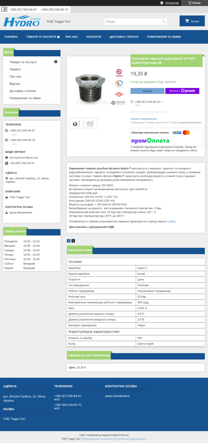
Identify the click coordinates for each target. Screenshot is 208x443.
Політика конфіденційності (131, 438)
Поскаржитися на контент (98, 438)
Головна (11, 36)
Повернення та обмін (164, 36)
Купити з (182, 91)
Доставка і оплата (124, 36)
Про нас (71, 36)
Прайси (15, 69)
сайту (172, 221)
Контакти (94, 36)
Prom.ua (124, 435)
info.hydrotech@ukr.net (23, 157)
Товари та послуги (41, 36)
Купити (147, 91)
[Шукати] (164, 21)
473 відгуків (172, 2)
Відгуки (15, 83)
